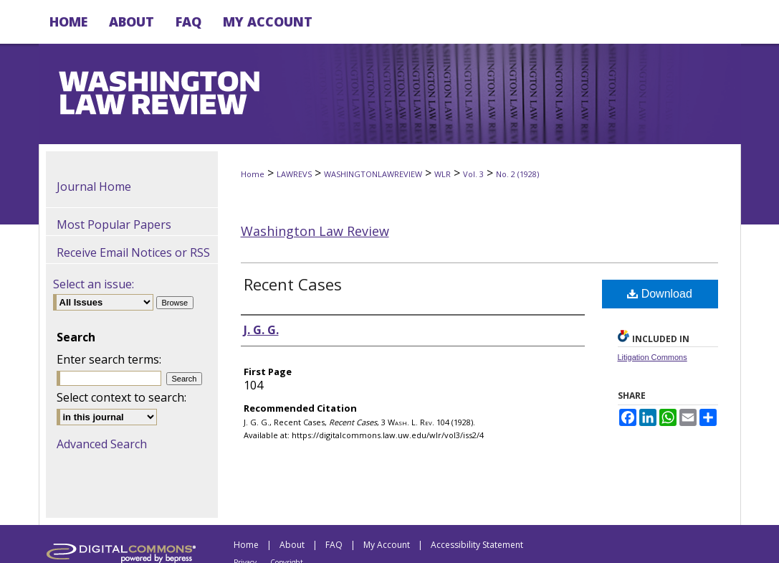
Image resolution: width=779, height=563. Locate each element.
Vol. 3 (473, 174)
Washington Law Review (315, 231)
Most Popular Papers (114, 224)
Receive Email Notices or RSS (133, 252)
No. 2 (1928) (517, 174)
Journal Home (94, 186)
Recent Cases (293, 284)
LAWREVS (294, 174)
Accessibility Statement (477, 545)
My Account (386, 545)
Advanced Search (102, 444)
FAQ (334, 545)
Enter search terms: (109, 359)
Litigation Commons (652, 357)
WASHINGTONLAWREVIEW (373, 174)
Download (659, 294)
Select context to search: (121, 397)
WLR (442, 174)
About (292, 545)
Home (252, 174)
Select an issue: (93, 284)
